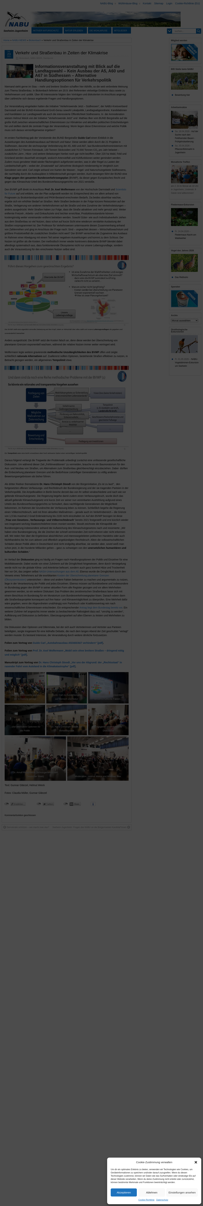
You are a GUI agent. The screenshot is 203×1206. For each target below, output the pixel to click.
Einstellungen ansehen (182, 1192)
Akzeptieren (124, 1192)
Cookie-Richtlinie (146, 1200)
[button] (196, 1162)
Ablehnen (151, 1192)
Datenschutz (162, 1200)
